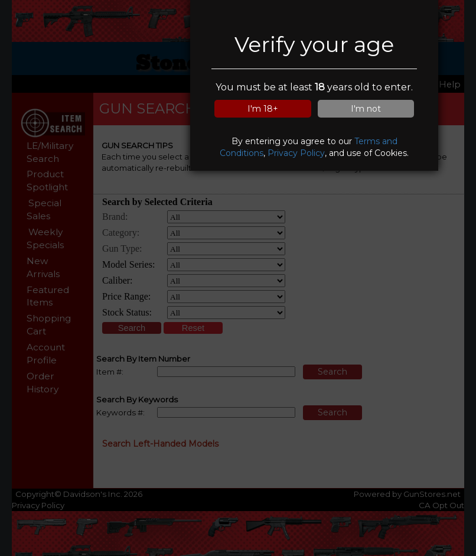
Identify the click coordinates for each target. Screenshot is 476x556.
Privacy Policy (296, 153)
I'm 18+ (262, 108)
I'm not (366, 108)
